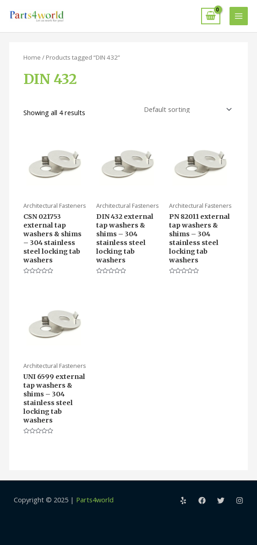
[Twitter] (220, 500)
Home (32, 57)
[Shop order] (186, 109)
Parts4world (95, 499)
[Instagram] (239, 500)
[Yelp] (183, 500)
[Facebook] (202, 500)
